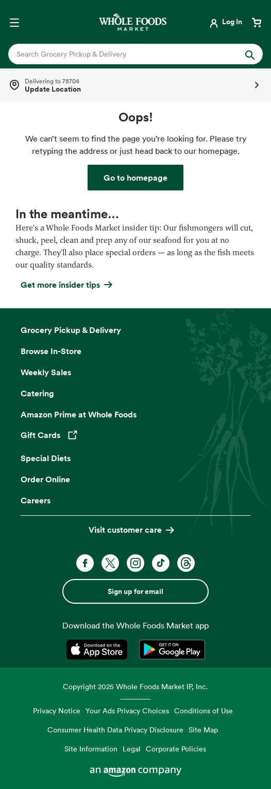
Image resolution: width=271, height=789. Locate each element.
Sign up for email (135, 591)
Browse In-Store (51, 351)
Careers (35, 500)
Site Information (90, 748)
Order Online (45, 479)
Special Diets (46, 458)
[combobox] (123, 54)
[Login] (225, 21)
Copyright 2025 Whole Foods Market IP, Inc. (135, 686)
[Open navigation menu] (14, 21)
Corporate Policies (176, 748)
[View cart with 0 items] (256, 21)
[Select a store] (135, 85)
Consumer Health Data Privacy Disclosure (115, 729)
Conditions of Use (203, 710)
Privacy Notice (56, 710)
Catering (37, 393)
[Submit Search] (250, 54)
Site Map (203, 729)
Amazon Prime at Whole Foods (79, 414)
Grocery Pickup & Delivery (71, 330)
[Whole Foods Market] (133, 21)
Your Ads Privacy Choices (127, 710)
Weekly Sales (46, 372)
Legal (132, 748)
